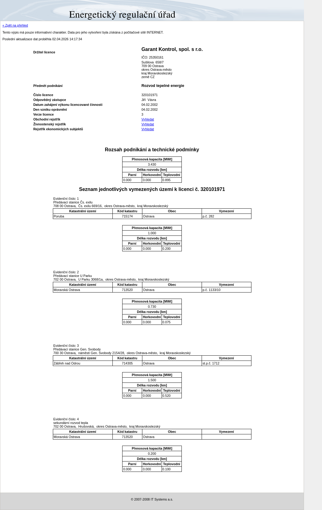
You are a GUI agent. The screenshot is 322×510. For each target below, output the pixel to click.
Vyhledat (147, 119)
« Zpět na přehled (15, 25)
